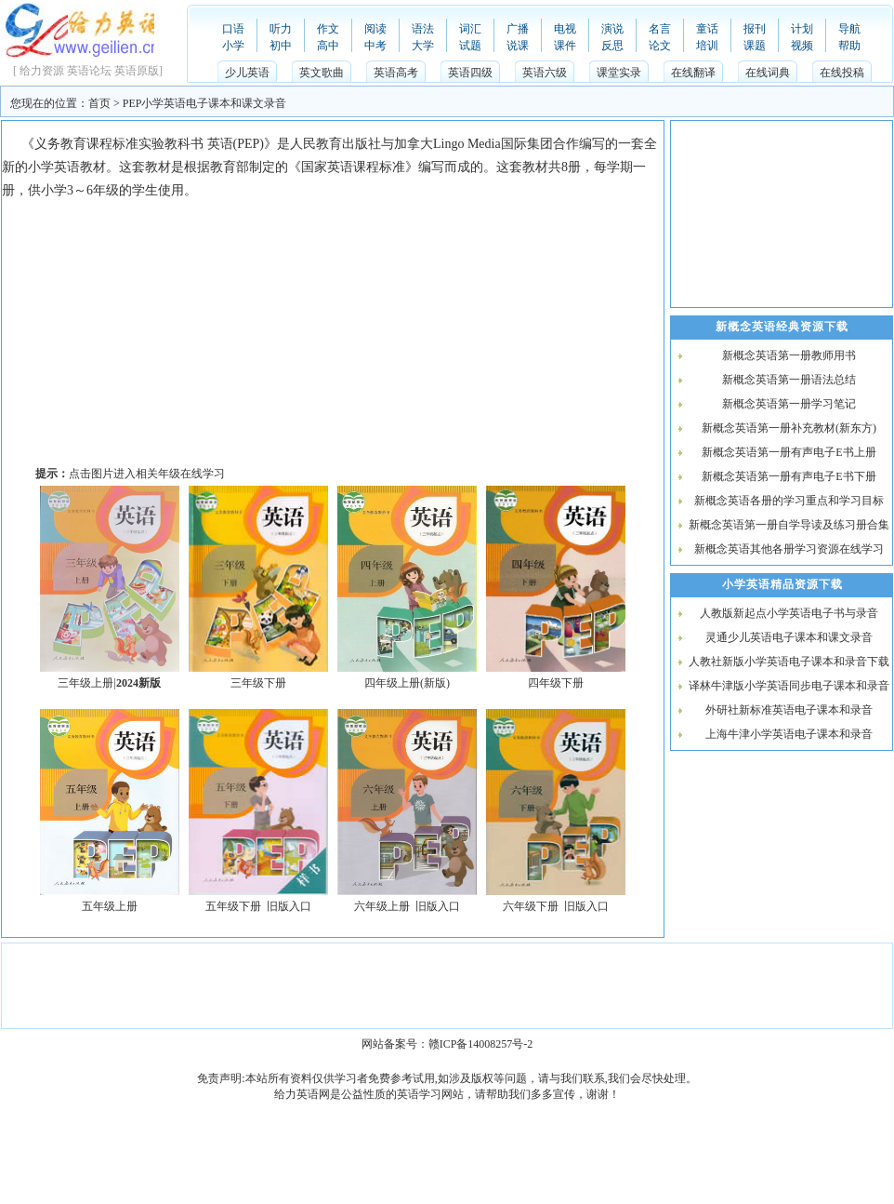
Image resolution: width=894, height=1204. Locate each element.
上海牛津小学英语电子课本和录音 (789, 734)
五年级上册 (110, 906)
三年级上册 (85, 682)
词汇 (470, 28)
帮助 (849, 45)
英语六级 (544, 72)
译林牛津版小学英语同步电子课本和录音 (789, 685)
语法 (423, 28)
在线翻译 (693, 72)
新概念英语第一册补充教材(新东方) (789, 428)
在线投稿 (842, 72)
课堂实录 (619, 72)
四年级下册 (556, 682)
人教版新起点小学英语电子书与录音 (789, 613)
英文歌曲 (321, 72)
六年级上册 (382, 906)
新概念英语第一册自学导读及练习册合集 (789, 524)
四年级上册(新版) (407, 682)
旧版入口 (289, 906)
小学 (233, 45)
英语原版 (136, 70)
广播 (517, 28)
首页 (99, 103)
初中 (281, 45)
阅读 (375, 28)
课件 (565, 45)
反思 (612, 45)
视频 (802, 45)
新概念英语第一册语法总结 (789, 379)
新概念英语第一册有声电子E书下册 (788, 476)
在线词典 (767, 72)
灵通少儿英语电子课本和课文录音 (789, 637)
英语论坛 (89, 70)
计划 (802, 28)
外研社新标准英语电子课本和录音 (789, 709)
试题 (470, 45)
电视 (565, 28)
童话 (707, 28)
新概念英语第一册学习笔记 (789, 403)
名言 (660, 28)
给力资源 (42, 70)
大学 (423, 45)
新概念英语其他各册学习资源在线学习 (789, 548)
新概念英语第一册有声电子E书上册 (788, 452)
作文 (328, 28)
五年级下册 (233, 906)
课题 (754, 45)
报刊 (754, 28)
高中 (328, 45)
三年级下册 (258, 682)
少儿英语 (247, 72)
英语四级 (470, 72)
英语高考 (396, 72)
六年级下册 (531, 906)
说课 (517, 45)
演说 (612, 28)
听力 (281, 28)
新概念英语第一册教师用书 (789, 355)
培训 (707, 45)
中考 (375, 45)
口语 (233, 28)
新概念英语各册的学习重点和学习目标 (789, 500)
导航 (849, 28)
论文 (660, 45)
